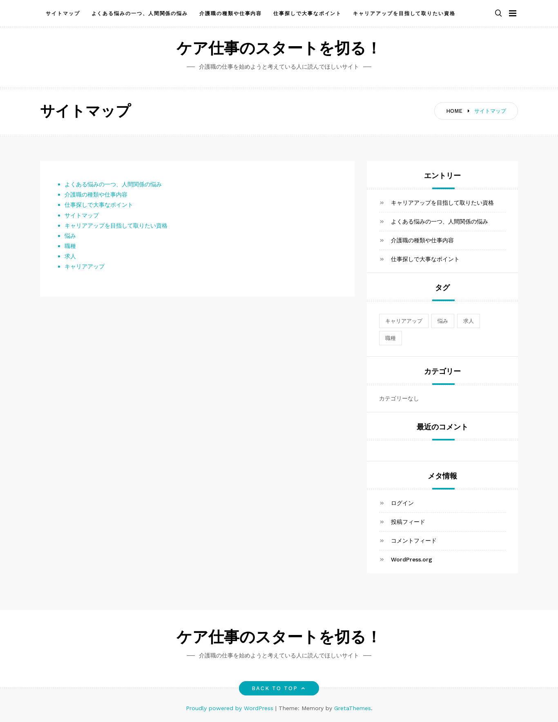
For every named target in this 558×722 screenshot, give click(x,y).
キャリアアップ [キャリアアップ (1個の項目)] (403, 321)
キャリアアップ (85, 266)
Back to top (279, 688)
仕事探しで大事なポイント (307, 13)
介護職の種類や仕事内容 (230, 13)
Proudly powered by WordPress (230, 708)
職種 (70, 246)
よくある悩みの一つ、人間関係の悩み (140, 13)
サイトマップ (63, 13)
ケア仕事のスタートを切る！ (279, 50)
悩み (70, 235)
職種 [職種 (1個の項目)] (390, 338)
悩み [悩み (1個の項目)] (442, 321)
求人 (70, 256)
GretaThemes (352, 708)
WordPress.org (411, 559)
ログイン (402, 503)
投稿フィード (408, 522)
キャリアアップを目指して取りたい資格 (404, 13)
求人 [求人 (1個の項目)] (468, 321)
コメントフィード (414, 540)
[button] (498, 14)
